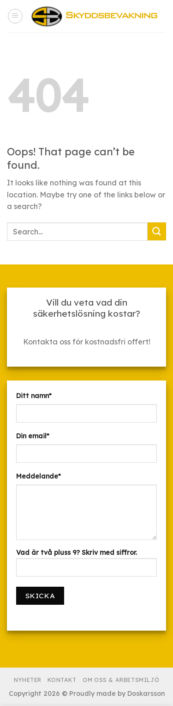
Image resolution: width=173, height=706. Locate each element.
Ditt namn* (34, 396)
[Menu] (15, 16)
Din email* (32, 436)
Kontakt (62, 679)
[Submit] (157, 231)
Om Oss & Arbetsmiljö (121, 679)
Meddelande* (38, 476)
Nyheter (28, 679)
